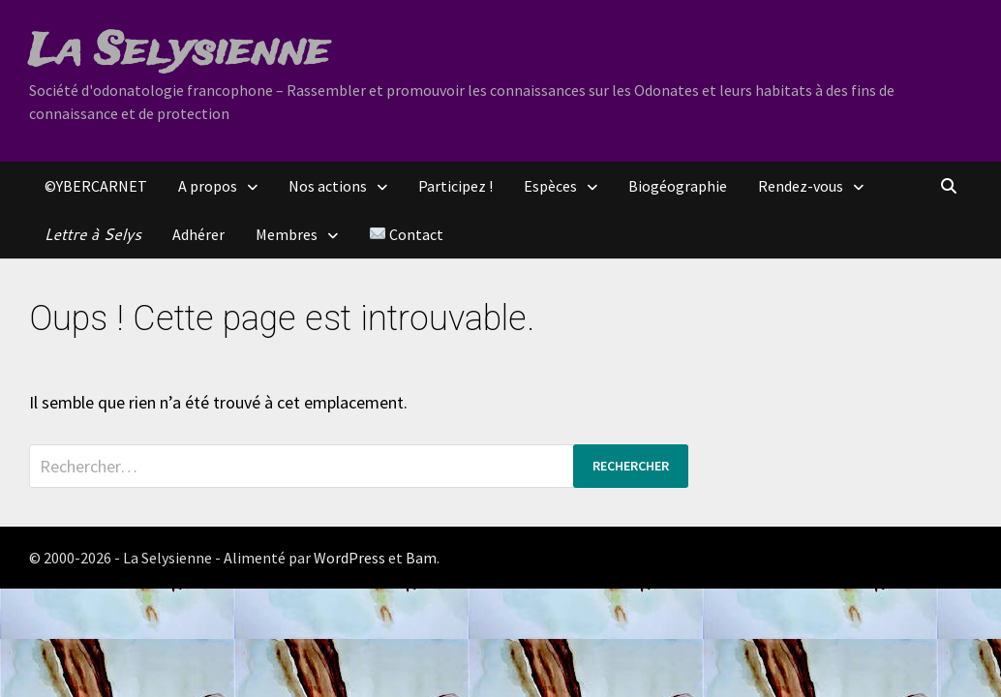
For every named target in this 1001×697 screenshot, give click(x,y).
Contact (406, 234)
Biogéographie (677, 186)
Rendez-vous (800, 186)
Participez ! (455, 186)
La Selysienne (179, 52)
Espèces (550, 186)
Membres (287, 234)
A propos (207, 186)
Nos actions (327, 186)
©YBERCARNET (96, 186)
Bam (421, 557)
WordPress (349, 557)
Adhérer (198, 234)
